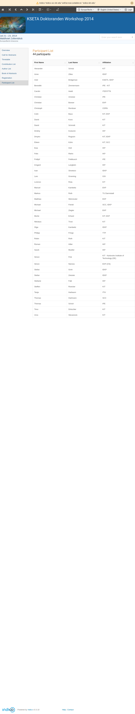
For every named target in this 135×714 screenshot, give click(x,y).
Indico (30, 709)
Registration (7, 78)
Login (130, 9)
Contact (70, 709)
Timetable (6, 59)
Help (64, 709)
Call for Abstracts (9, 55)
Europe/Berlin (86, 9)
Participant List (8, 83)
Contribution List (8, 64)
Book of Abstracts (9, 73)
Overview (6, 50)
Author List (6, 69)
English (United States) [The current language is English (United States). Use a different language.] (110, 9)
